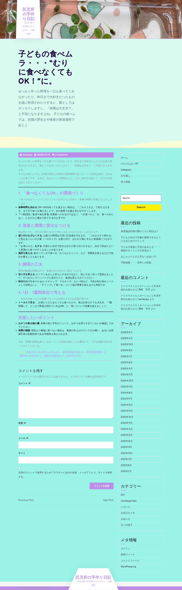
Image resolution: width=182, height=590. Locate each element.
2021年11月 (126, 447)
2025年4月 (127, 368)
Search (141, 207)
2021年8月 (126, 465)
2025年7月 (126, 356)
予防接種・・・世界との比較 (136, 262)
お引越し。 (127, 175)
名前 (22, 422)
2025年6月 (127, 362)
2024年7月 (126, 398)
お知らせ (125, 519)
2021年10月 (127, 453)
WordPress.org (128, 566)
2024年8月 (127, 392)
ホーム (124, 157)
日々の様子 (127, 525)
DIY (123, 494)
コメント (24, 383)
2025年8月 (127, 350)
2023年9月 (127, 422)
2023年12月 (127, 417)
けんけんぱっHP (129, 163)
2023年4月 (127, 429)
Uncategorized (128, 500)
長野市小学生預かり (30, 356)
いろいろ (125, 507)
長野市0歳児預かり (73, 352)
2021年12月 (127, 441)
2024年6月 (127, 404)
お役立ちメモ (128, 512)
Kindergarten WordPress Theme (35, 588)
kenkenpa (143, 299)
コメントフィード (130, 560)
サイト (21, 453)
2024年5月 (127, 410)
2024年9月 (127, 386)
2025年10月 (127, 344)
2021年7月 (126, 471)
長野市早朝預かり (54, 356)
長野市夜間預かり (96, 352)
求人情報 (125, 181)
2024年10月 (127, 380)
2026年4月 (127, 338)
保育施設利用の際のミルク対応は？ (139, 231)
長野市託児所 (73, 356)
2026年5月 (127, 332)
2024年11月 (127, 374)
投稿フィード (128, 554)
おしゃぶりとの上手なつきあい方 (138, 256)
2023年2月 (127, 435)
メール (23, 438)
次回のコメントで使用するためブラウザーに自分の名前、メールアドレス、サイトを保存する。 (65, 474)
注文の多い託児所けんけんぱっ (42, 352)
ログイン (125, 548)
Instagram (126, 169)
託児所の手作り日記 (28, 13)
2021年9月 (126, 459)
